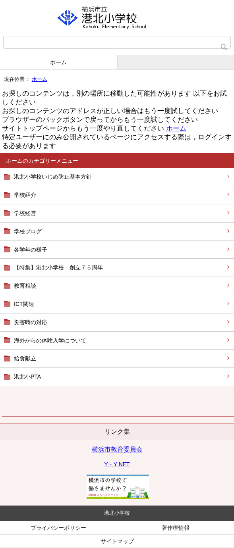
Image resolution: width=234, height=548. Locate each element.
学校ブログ (28, 231)
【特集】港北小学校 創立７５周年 (58, 267)
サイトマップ (117, 541)
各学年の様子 (30, 249)
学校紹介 (25, 195)
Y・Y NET (117, 464)
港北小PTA (27, 376)
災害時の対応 (30, 322)
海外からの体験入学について (50, 340)
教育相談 (25, 286)
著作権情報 (176, 528)
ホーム (58, 62)
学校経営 (25, 213)
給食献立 (25, 358)
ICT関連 (24, 304)
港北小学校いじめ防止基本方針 (53, 176)
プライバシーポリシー (58, 528)
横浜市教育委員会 (117, 449)
